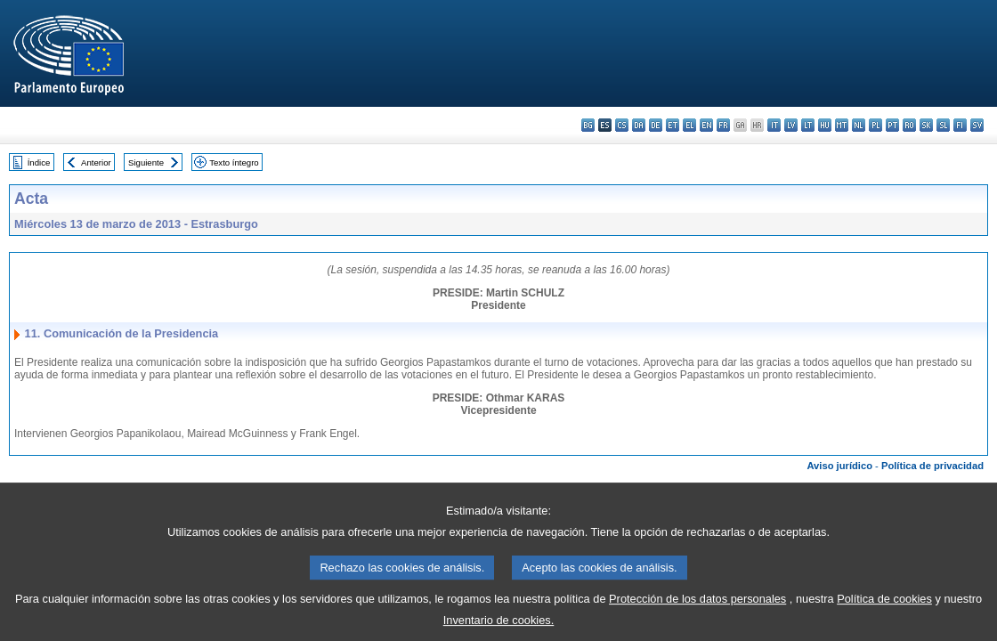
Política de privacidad (932, 465)
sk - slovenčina (926, 125)
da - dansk (638, 125)
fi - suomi (960, 125)
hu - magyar (824, 125)
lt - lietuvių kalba (808, 125)
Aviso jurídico (839, 465)
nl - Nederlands (858, 125)
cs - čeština (621, 125)
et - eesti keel (672, 125)
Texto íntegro (233, 162)
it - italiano (774, 125)
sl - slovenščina (943, 125)
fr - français (723, 125)
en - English (706, 125)
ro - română (909, 125)
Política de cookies (884, 609)
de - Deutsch (655, 125)
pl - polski (875, 125)
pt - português (892, 125)
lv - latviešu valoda (791, 125)
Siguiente (146, 162)
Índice (39, 162)
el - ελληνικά (689, 125)
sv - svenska (977, 125)
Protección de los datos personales (697, 609)
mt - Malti (841, 125)
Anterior (96, 162)
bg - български (588, 125)
